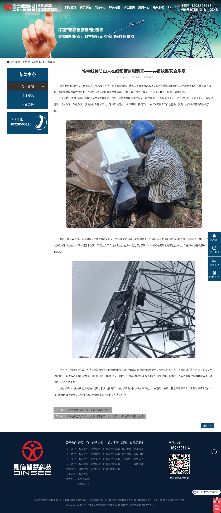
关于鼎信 (85, 7)
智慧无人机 (84, 479)
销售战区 (138, 458)
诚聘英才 (138, 463)
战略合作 (138, 453)
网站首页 (70, 7)
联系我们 (158, 7)
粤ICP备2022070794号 (142, 505)
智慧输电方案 (97, 448)
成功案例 (129, 7)
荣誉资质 (71, 468)
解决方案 (114, 7)
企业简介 (71, 448)
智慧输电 (83, 448)
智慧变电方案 (97, 458)
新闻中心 (143, 7)
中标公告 (27, 104)
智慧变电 (83, 458)
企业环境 (71, 463)
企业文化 (71, 458)
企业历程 (71, 453)
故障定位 (83, 468)
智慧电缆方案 (97, 463)
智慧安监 (83, 473)
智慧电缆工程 (113, 463)
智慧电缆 (83, 463)
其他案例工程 (113, 468)
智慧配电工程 (113, 453)
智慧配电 (83, 453)
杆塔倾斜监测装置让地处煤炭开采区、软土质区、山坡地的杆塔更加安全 (105, 416)
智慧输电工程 (113, 448)
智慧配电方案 (97, 453)
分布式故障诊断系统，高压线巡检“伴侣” (87, 410)
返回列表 (207, 425)
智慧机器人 (84, 484)
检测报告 (71, 479)
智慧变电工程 (113, 458)
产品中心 (99, 7)
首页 (24, 62)
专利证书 (71, 473)
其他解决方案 (97, 468)
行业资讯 (27, 95)
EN (169, 7)
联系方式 (138, 448)
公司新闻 (50, 62)
